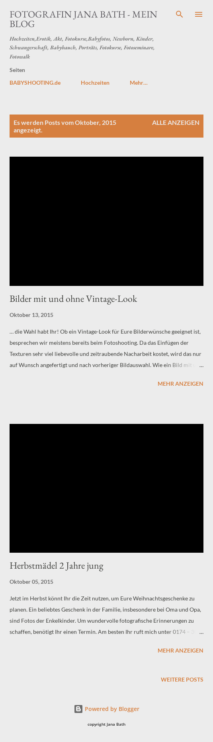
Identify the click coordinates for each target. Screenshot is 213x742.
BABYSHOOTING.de (35, 82)
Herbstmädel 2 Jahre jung (56, 565)
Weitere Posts (182, 679)
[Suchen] (179, 14)
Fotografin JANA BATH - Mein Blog (83, 19)
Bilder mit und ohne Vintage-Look (73, 298)
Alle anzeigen (175, 122)
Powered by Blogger (106, 709)
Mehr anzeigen (180, 383)
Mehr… (139, 82)
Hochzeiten (95, 82)
